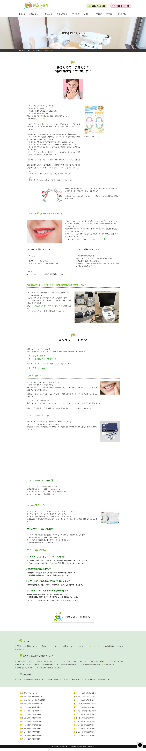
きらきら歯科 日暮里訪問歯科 (32, 724)
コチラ (42, 118)
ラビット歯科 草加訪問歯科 (31, 735)
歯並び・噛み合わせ (106, 662)
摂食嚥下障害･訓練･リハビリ (44, 678)
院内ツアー (58, 643)
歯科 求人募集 (27, 647)
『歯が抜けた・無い (29, 662)
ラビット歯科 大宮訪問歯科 (85, 731)
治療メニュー (35, 14)
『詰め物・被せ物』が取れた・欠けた (58, 658)
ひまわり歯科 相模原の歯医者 (32, 699)
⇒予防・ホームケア (37, 365)
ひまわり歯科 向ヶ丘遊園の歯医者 (33, 703)
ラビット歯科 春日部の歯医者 (86, 696)
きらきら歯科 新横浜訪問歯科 (32, 721)
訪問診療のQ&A (27, 682)
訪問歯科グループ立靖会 (30, 696)
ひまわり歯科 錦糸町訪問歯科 (86, 706)
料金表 (41, 647)
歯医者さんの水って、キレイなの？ (95, 643)
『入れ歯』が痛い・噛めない (112, 658)
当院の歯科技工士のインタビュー (46, 304)
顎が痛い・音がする (85, 662)
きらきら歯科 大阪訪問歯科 (85, 724)
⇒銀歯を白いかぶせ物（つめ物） (41, 357)
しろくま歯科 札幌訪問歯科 (85, 728)
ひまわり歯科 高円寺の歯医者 (32, 706)
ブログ (99, 14)
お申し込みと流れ (109, 678)
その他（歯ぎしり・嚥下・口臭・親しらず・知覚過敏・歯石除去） (92, 666)
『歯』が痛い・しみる (29, 658)
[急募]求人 (123, 14)
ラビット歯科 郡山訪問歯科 (85, 735)
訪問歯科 (110, 14)
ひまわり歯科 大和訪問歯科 (85, 703)
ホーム (25, 638)
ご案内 (24, 678)
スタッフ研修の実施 (88, 678)
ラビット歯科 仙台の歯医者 (31, 714)
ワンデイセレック (52, 167)
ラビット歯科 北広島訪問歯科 (86, 714)
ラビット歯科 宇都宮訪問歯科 (32, 738)
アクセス (76, 14)
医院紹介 (48, 14)
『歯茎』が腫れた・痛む (86, 658)
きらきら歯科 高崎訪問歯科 (85, 721)
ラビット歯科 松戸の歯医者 (85, 710)
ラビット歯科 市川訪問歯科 (31, 742)
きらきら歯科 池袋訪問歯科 (31, 731)
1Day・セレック (97, 238)
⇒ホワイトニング (36, 354)
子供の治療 (47, 662)
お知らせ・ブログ (57, 647)
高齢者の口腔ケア (68, 678)
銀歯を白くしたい (55, 666)
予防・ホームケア (65, 662)
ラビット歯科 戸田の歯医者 (85, 717)
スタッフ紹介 (62, 14)
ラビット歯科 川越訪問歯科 (85, 738)
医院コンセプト (41, 643)
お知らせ (88, 14)
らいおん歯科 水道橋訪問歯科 (32, 728)
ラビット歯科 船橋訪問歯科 (31, 710)
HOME (21, 14)
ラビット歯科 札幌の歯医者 (85, 699)
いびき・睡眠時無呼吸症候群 (32, 666)
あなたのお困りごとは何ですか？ (33, 51)
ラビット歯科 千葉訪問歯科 (31, 717)
